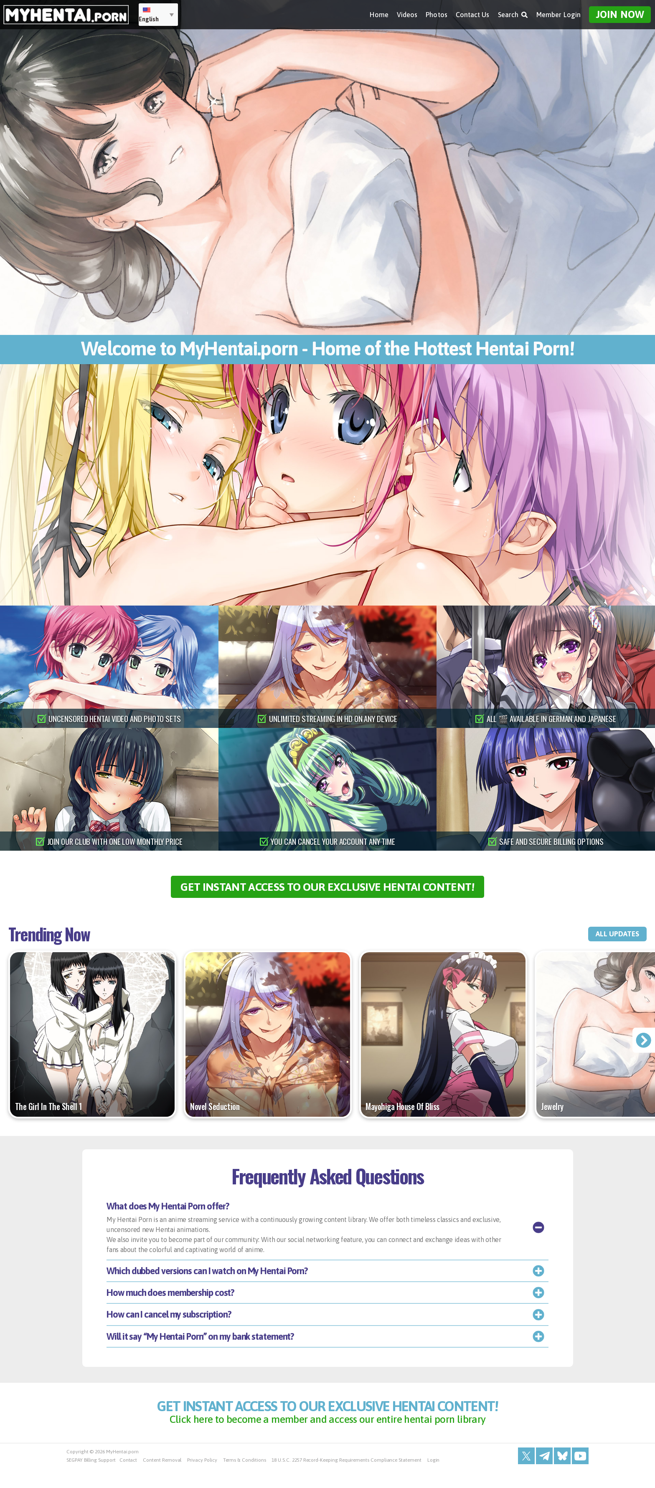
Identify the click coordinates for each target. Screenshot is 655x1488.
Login (433, 1480)
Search (513, 13)
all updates (608, 942)
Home (379, 13)
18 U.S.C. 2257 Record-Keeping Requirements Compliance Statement (346, 1480)
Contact (128, 1480)
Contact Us (473, 13)
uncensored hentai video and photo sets (115, 718)
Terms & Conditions (244, 1480)
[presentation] (643, 1049)
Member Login (558, 13)
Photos (436, 13)
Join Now (620, 12)
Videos (407, 13)
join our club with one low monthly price (115, 841)
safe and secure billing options (552, 841)
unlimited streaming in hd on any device (333, 718)
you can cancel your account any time (333, 841)
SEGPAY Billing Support (91, 1480)
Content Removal (162, 1480)
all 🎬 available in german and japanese (551, 718)
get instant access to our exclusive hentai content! (327, 891)
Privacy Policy (202, 1480)
